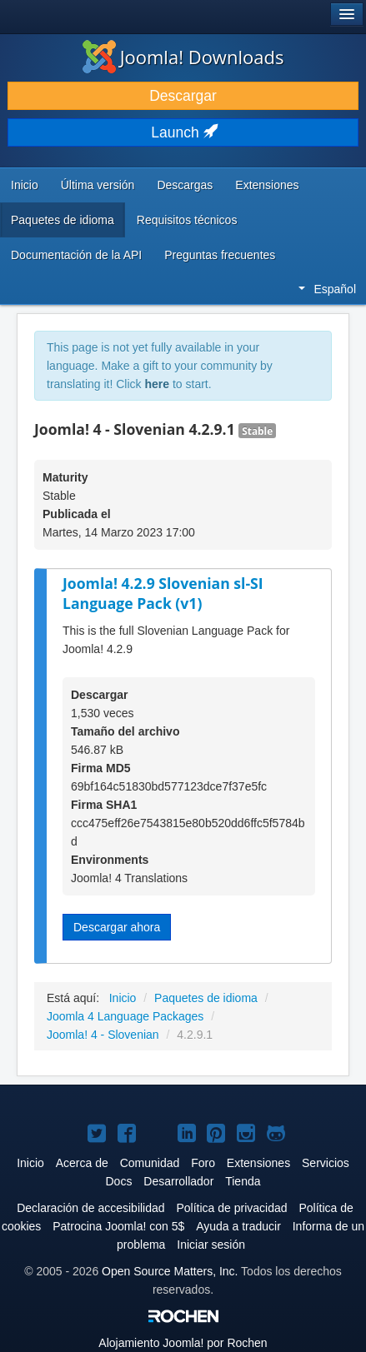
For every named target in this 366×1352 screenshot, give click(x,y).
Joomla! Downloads (183, 56)
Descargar (183, 95)
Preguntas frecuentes (219, 255)
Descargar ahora (116, 927)
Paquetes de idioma (62, 220)
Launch (182, 132)
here (156, 384)
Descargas (185, 185)
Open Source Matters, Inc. (170, 1271)
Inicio (24, 185)
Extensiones (266, 185)
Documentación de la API (76, 255)
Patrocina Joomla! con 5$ (118, 1226)
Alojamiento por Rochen (182, 1343)
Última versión (98, 185)
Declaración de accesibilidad (90, 1208)
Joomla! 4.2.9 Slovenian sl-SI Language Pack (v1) (163, 593)
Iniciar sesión (211, 1244)
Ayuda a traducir (238, 1226)
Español (327, 289)
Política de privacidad (231, 1208)
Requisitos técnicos (187, 220)
